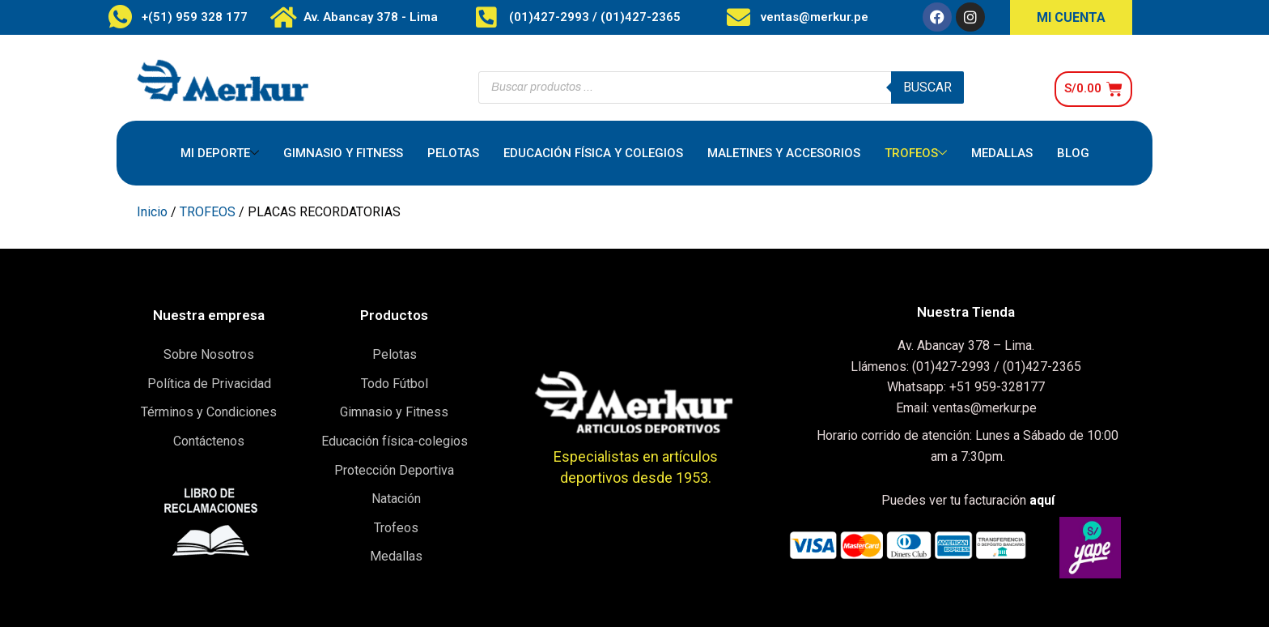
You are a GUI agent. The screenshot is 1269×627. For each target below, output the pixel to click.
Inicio (152, 212)
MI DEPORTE (219, 153)
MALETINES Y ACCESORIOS (783, 153)
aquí (1042, 500)
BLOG (1073, 153)
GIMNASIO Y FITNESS (343, 153)
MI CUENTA (1071, 17)
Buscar (927, 87)
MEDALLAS (1002, 153)
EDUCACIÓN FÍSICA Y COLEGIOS (593, 153)
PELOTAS (453, 153)
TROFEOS (916, 153)
